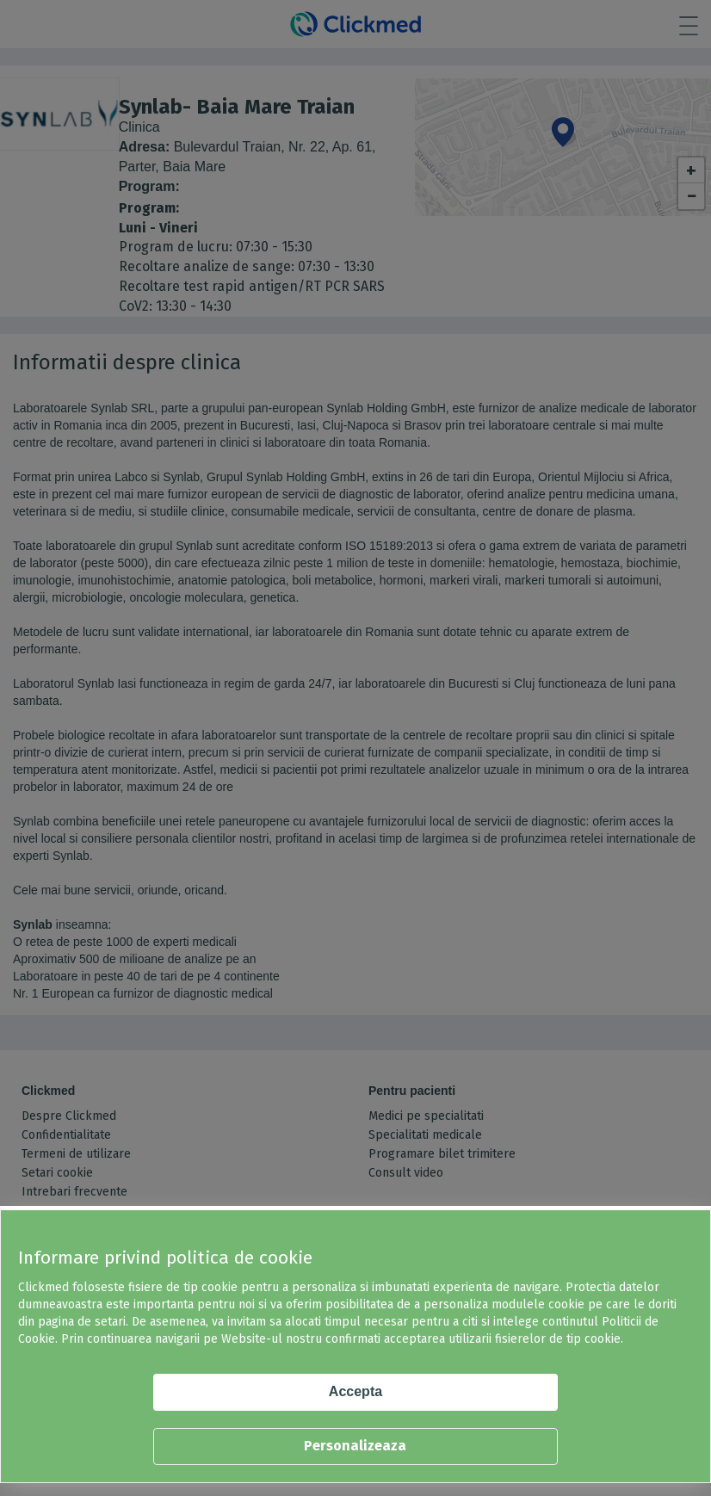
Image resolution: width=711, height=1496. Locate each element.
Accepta (355, 1391)
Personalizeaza (355, 1445)
